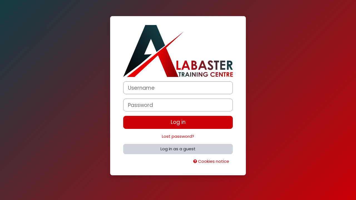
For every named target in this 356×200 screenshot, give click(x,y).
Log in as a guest (178, 149)
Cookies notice (211, 161)
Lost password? (178, 136)
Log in (178, 122)
